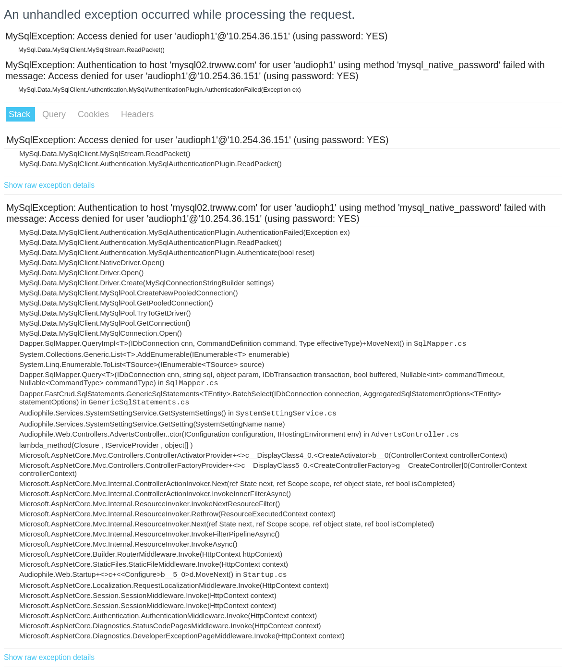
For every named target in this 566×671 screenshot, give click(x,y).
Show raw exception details (49, 185)
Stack (21, 114)
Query (55, 114)
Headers (137, 114)
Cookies (94, 114)
